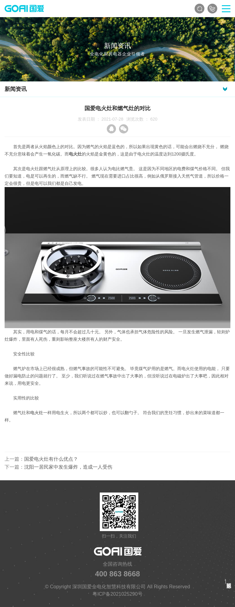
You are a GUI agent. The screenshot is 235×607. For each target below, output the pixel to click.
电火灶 (36, 412)
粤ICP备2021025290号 (117, 594)
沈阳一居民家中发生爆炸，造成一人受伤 (68, 467)
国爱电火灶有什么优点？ (51, 459)
